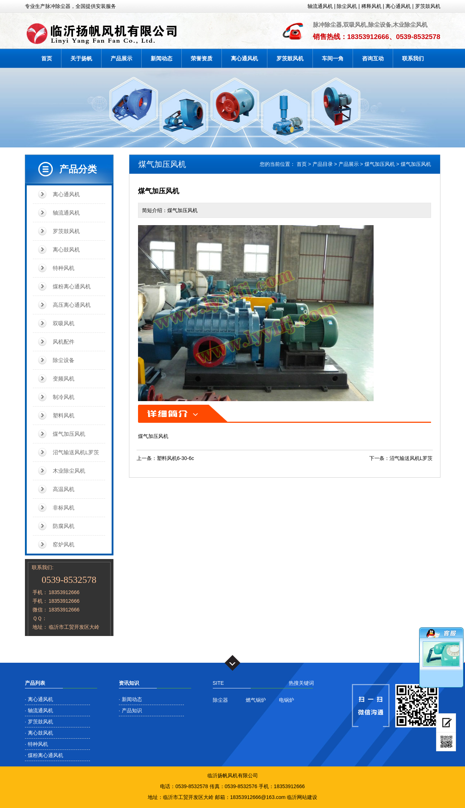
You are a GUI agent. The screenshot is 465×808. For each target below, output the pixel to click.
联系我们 (413, 58)
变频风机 (63, 378)
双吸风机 (63, 323)
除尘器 (220, 700)
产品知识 (132, 710)
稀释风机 (371, 6)
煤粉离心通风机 (72, 286)
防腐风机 (63, 526)
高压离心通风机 (72, 305)
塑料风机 (63, 415)
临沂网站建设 (302, 797)
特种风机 (63, 268)
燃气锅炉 (256, 700)
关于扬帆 (81, 58)
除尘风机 (347, 6)
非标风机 (63, 507)
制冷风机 (63, 397)
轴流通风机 (320, 6)
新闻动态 (161, 58)
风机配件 (63, 342)
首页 (46, 58)
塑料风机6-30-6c (175, 458)
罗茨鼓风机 (427, 6)
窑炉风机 (63, 544)
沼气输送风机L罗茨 (76, 452)
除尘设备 (63, 360)
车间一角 (333, 58)
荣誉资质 (201, 58)
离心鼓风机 (66, 249)
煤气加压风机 (69, 434)
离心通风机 (398, 6)
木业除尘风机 (69, 471)
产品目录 (323, 164)
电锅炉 (286, 700)
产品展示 (121, 58)
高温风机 (63, 489)
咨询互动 (373, 58)
